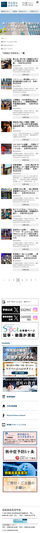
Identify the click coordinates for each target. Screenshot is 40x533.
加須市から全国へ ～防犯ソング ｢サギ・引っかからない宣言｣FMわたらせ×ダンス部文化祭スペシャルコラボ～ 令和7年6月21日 (26, 234)
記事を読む (25, 74)
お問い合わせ (28, 5)
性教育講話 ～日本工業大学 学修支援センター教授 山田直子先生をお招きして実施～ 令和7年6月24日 (26, 168)
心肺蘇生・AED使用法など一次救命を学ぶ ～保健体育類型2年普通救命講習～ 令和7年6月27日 (25, 103)
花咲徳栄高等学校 (12, 530)
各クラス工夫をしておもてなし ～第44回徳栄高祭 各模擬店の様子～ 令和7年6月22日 (26, 211)
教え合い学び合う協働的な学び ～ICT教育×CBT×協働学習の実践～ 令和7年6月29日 (25, 61)
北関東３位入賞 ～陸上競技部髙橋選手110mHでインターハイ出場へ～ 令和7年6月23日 (26, 191)
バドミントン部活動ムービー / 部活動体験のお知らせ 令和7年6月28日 (25, 81)
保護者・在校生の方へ (20, 11)
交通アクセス (28, 3)
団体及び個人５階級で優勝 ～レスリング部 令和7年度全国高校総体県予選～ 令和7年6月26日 (26, 125)
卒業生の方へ (34, 11)
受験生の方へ (5, 11)
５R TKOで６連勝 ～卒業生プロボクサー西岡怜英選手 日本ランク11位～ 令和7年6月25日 (26, 147)
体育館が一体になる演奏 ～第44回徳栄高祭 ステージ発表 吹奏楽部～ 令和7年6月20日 (25, 256)
